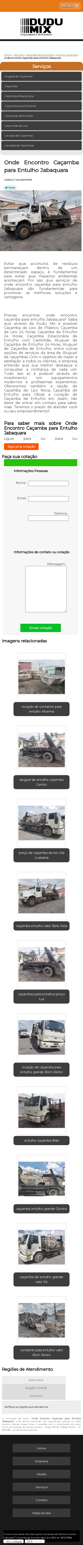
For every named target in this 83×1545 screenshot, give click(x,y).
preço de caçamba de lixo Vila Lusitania (41, 855)
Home (41, 1448)
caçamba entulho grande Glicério (41, 1209)
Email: (43, 498)
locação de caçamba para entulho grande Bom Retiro (41, 1069)
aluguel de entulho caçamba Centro (41, 782)
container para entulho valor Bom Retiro (41, 1352)
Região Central (36, 1388)
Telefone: (48, 516)
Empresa (41, 1461)
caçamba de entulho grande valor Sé (41, 1279)
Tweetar (10, 187)
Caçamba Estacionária (19, 96)
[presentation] (41, 536)
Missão (41, 1474)
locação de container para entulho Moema (41, 709)
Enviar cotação (40, 628)
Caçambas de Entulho (19, 115)
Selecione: (36, 1380)
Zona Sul (36, 1396)
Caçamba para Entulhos (21, 106)
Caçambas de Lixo (16, 125)
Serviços (41, 66)
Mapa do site (41, 1513)
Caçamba (11, 86)
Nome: (42, 483)
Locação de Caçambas (19, 135)
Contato (42, 1500)
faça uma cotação (21, 447)
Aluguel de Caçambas (19, 76)
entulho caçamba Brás (41, 1141)
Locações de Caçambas (20, 145)
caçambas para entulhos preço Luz (41, 996)
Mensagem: (46, 587)
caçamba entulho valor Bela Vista (41, 926)
